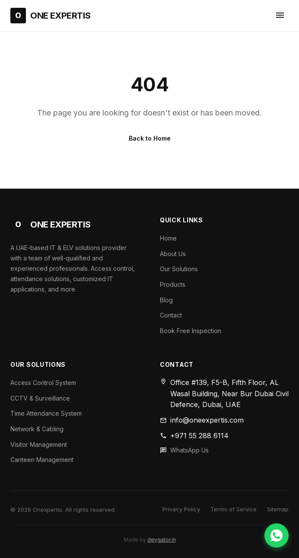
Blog (166, 300)
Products (172, 284)
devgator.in (161, 539)
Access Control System (43, 382)
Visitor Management (38, 444)
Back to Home (150, 138)
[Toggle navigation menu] (280, 15)
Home (168, 238)
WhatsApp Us (189, 450)
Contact (171, 315)
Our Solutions (179, 269)
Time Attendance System (46, 413)
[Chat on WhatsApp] (276, 535)
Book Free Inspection (190, 330)
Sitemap (278, 509)
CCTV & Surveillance (40, 398)
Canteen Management (41, 459)
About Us (173, 253)
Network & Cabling (37, 429)
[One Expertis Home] (50, 15)
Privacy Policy (181, 509)
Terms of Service (233, 509)
